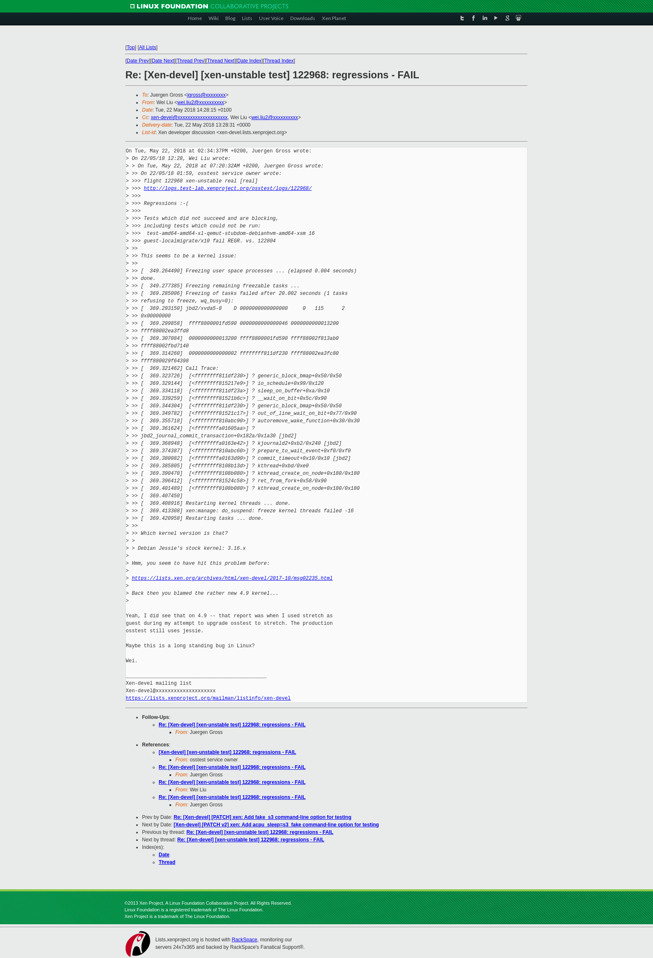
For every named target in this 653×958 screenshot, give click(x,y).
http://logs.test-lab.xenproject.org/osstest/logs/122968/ (228, 188)
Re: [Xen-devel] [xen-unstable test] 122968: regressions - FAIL (232, 725)
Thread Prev (190, 61)
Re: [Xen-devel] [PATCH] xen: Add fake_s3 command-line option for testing (262, 817)
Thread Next (220, 61)
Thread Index (279, 61)
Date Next (163, 61)
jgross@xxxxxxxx (206, 95)
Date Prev (138, 61)
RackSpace (244, 940)
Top (131, 47)
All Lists (147, 47)
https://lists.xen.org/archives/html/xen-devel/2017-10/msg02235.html (232, 578)
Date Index (249, 61)
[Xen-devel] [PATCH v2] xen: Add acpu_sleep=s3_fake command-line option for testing (276, 825)
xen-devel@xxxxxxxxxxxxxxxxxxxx (189, 117)
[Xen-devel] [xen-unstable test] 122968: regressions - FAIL (227, 752)
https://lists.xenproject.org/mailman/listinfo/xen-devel (208, 698)
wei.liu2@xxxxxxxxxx (200, 102)
